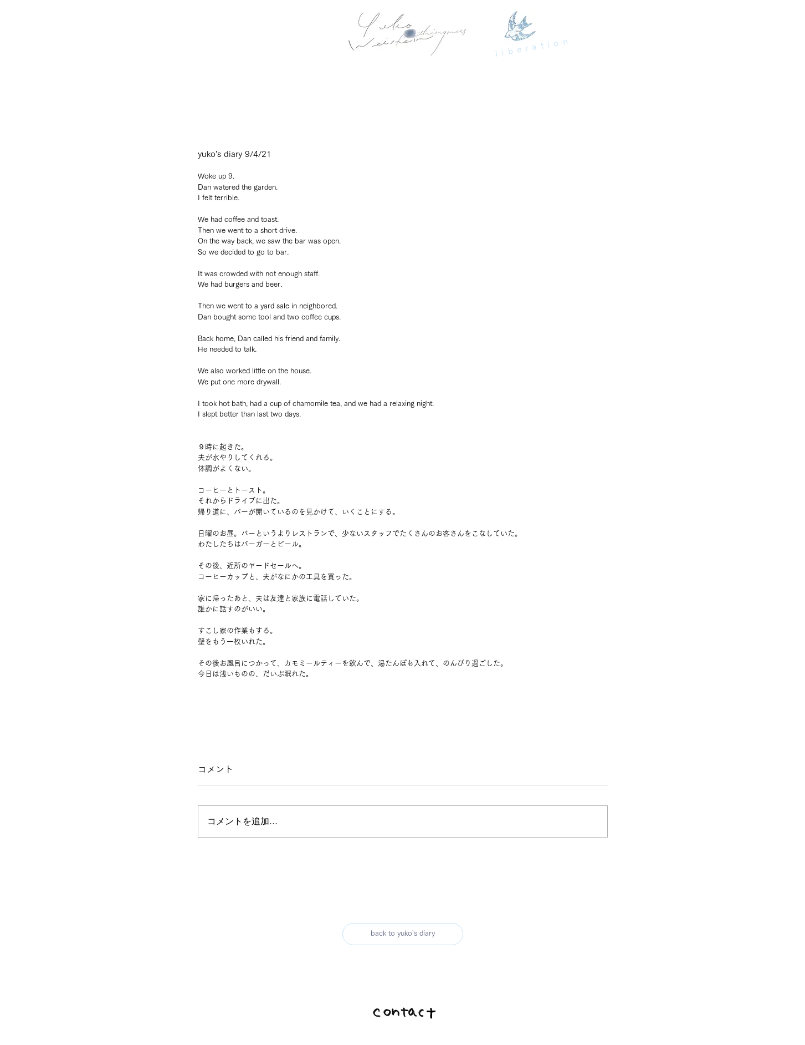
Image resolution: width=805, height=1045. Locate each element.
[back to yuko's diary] (402, 934)
